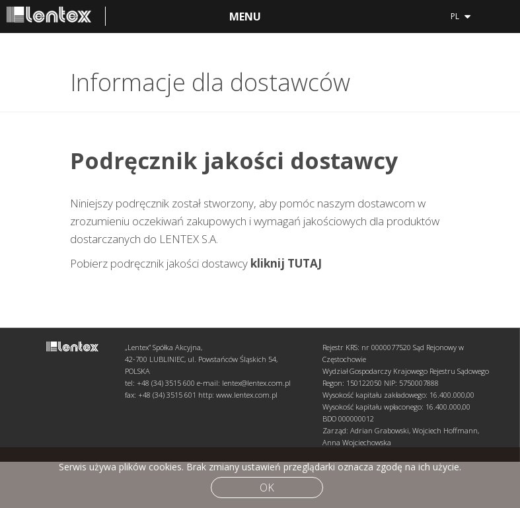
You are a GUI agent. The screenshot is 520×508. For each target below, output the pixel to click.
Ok (267, 487)
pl (460, 15)
